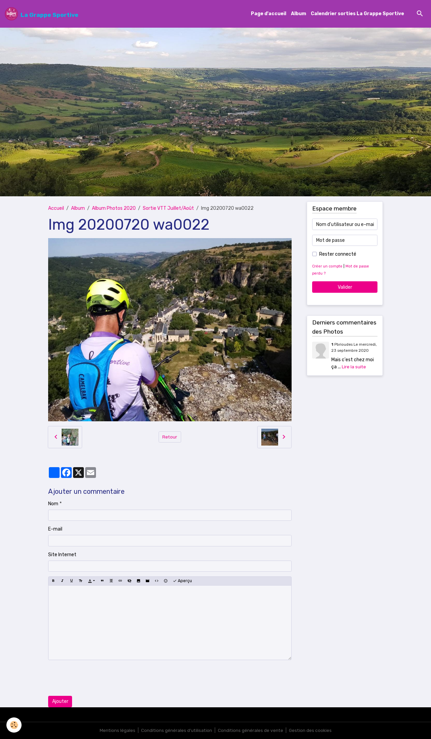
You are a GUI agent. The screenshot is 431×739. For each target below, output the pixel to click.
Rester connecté (337, 254)
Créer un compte (327, 266)
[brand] (41, 14)
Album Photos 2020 (114, 208)
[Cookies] (14, 725)
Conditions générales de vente (251, 730)
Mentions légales (116, 730)
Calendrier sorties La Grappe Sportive (357, 14)
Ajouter (60, 702)
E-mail (55, 529)
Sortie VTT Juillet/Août (168, 208)
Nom (53, 504)
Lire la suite (354, 367)
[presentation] (99, 678)
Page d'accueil (268, 14)
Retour (169, 437)
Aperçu (182, 581)
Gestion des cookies (311, 730)
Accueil (56, 208)
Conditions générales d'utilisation (176, 730)
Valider (345, 287)
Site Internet (62, 555)
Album (298, 14)
